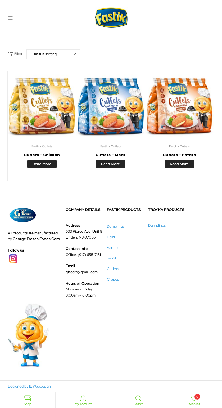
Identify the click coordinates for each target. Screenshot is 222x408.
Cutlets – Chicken (42, 155)
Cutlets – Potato (179, 155)
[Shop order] (53, 54)
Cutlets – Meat (110, 155)
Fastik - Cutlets (41, 146)
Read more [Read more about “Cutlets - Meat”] (110, 164)
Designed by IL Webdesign (29, 386)
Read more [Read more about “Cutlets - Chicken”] (42, 164)
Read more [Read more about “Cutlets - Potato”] (179, 164)
